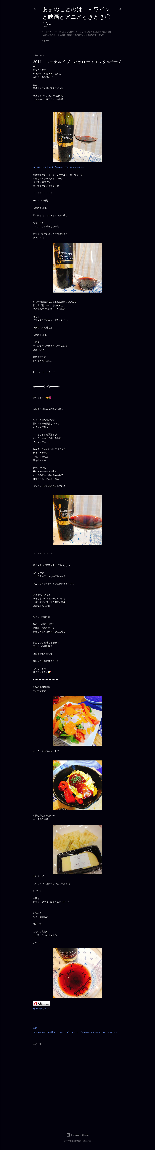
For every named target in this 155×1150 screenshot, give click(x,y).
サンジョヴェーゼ (61, 1032)
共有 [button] (35, 1028)
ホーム (46, 40)
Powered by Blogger (77, 1135)
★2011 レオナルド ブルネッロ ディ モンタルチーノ (60, 167)
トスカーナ (74, 1032)
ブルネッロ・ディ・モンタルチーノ (94, 1032)
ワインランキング (41, 1009)
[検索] (120, 9)
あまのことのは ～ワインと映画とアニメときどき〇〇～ (76, 17)
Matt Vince (86, 1141)
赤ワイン (113, 1032)
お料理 (50, 1032)
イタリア (43, 1032)
